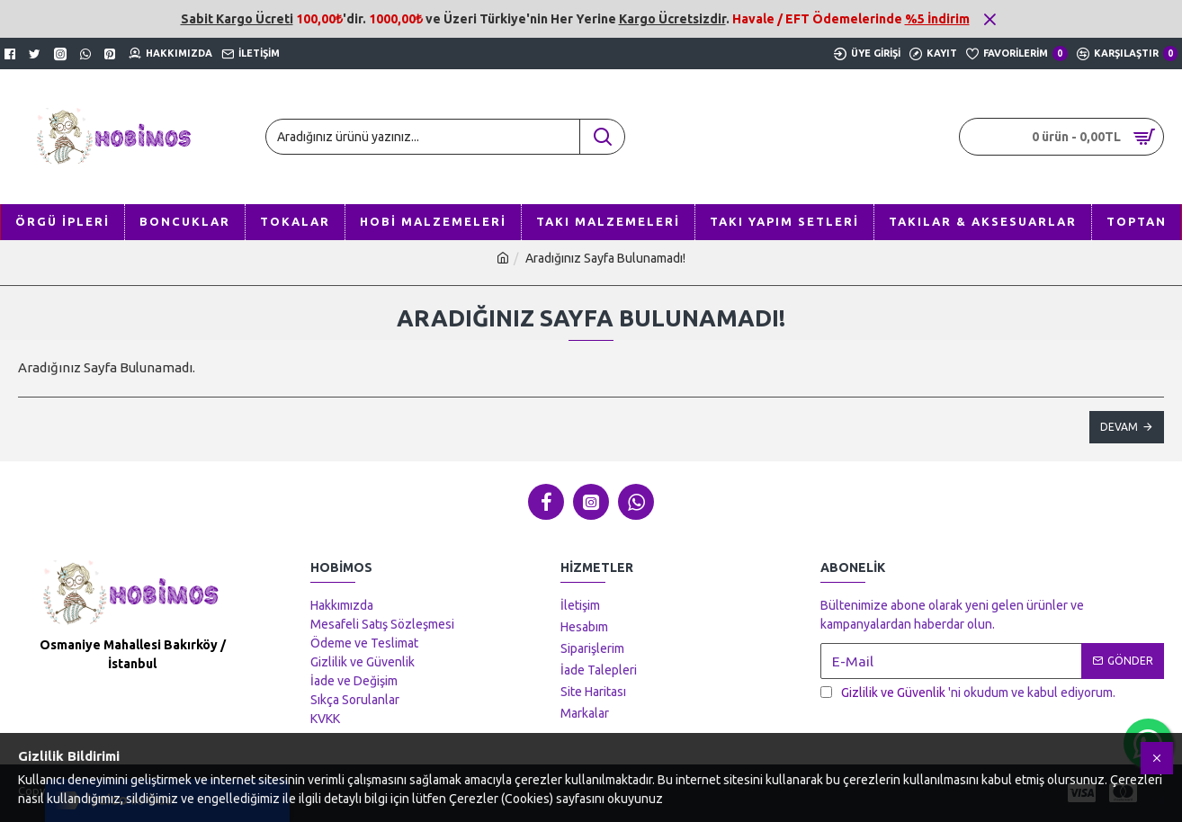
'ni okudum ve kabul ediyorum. (967, 693)
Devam (1119, 427)
